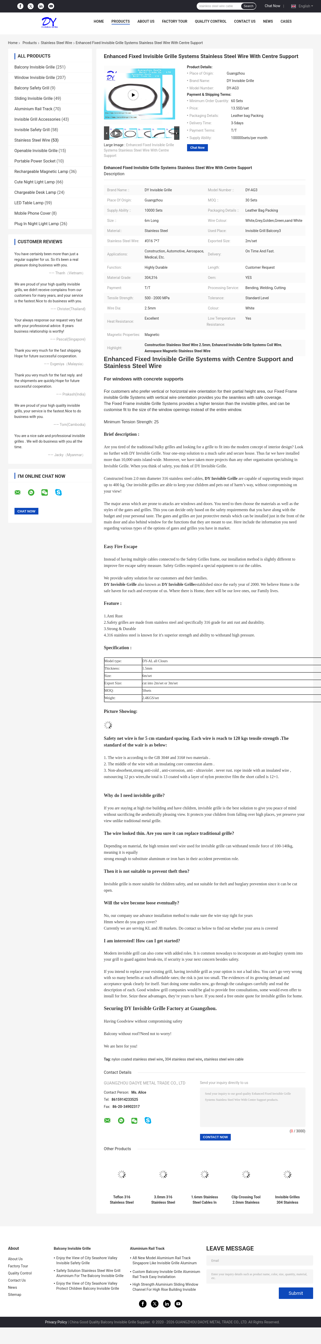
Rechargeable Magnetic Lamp (41, 171)
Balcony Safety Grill (31, 88)
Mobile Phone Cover (32, 213)
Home (99, 21)
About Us (146, 21)
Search (248, 6)
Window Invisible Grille (34, 77)
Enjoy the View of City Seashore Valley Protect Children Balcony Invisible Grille (87, 1286)
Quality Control (210, 21)
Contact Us (244, 21)
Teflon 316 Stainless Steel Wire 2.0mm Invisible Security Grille (121, 1200)
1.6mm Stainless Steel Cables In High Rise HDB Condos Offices (204, 1200)
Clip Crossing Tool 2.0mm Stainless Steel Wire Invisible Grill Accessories (246, 1200)
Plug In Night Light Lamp (36, 223)
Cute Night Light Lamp (34, 182)
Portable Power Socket (35, 161)
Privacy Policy (56, 1322)
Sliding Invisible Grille (33, 98)
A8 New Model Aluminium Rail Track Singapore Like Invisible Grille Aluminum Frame (165, 1261)
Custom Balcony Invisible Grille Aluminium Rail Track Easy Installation (166, 1274)
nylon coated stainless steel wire (137, 1059)
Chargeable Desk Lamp (35, 192)
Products (121, 21)
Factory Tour (175, 21)
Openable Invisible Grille (36, 150)
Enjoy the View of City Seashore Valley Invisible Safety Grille (86, 1260)
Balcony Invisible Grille (34, 67)
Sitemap (14, 1295)
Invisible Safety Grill (32, 129)
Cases (286, 21)
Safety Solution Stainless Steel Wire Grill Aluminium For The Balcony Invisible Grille (90, 1273)
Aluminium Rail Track (33, 108)
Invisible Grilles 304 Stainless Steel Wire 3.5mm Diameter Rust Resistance (287, 1200)
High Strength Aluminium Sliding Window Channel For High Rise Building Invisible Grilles (165, 1287)
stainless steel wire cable (223, 1059)
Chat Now (272, 6)
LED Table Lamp (29, 202)
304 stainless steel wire (183, 1059)
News (268, 21)
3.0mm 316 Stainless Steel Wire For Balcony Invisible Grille (163, 1200)
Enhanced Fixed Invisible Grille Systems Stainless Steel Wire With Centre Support (139, 150)
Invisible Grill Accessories (37, 119)
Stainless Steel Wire (56, 43)
